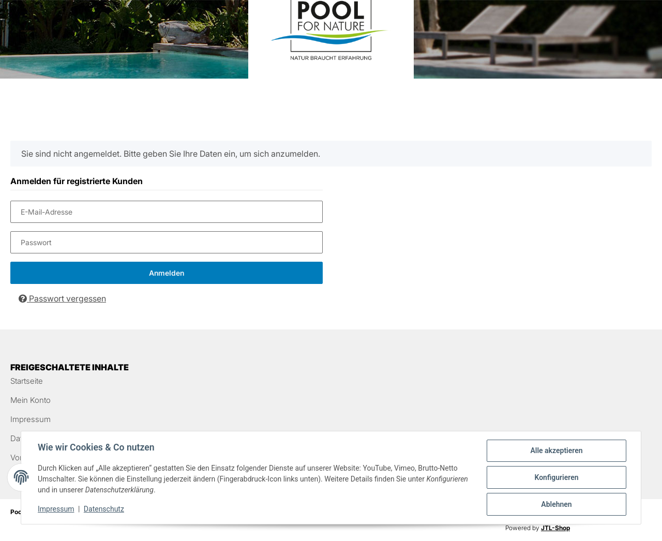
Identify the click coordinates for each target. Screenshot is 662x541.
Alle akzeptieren (556, 450)
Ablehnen (556, 504)
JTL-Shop (555, 528)
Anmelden (166, 272)
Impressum (30, 419)
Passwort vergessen (62, 298)
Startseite (26, 381)
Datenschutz (104, 509)
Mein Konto (30, 400)
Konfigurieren (556, 477)
